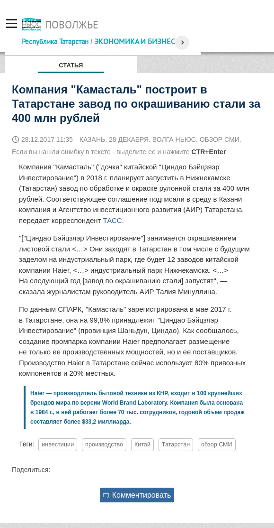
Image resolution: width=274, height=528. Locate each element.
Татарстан (176, 444)
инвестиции (58, 444)
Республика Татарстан (55, 41)
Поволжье (71, 24)
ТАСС (112, 220)
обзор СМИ (216, 444)
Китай (142, 444)
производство (104, 444)
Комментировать (137, 495)
